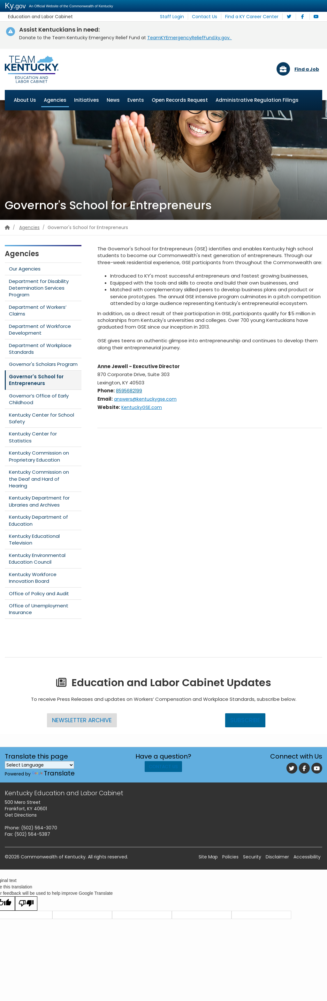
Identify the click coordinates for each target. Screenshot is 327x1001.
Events (135, 100)
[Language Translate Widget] (39, 765)
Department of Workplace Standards (40, 348)
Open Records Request (180, 100)
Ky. (15, 5)
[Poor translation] (26, 904)
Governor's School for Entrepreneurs (36, 380)
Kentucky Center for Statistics (33, 437)
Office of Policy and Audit (39, 593)
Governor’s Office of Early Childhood (39, 399)
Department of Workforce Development (40, 329)
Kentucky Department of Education (38, 520)
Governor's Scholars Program (43, 364)
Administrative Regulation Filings (257, 100)
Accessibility (307, 857)
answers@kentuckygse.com (150, 399)
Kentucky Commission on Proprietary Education (39, 456)
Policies (230, 857)
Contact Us (211, 17)
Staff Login (181, 17)
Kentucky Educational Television (34, 539)
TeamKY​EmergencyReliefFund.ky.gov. (189, 37)
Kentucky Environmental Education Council (37, 558)
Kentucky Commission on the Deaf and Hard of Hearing (39, 479)
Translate (53, 773)
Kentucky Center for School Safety (41, 418)
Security (252, 857)
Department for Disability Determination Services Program (39, 288)
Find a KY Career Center (254, 17)
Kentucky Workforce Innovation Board (33, 577)
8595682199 (130, 391)
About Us (25, 100)
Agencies (55, 100)
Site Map (208, 857)
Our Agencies (25, 269)
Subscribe (245, 720)
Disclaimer (277, 857)
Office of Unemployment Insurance (38, 609)
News (113, 100)
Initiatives (86, 100)
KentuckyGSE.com (144, 407)
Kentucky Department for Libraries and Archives (39, 501)
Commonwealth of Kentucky (53, 857)
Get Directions (21, 815)
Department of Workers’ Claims (37, 310)
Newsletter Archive (81, 720)
